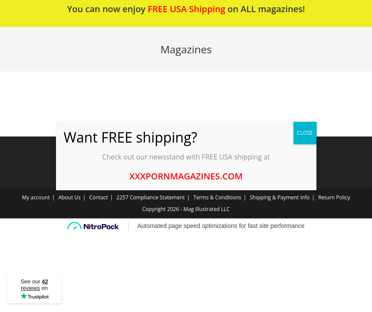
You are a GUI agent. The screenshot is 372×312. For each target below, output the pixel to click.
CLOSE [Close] (305, 132)
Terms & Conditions (217, 197)
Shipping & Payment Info (279, 197)
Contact (98, 197)
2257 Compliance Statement (150, 197)
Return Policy (334, 197)
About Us (69, 197)
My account (35, 197)
